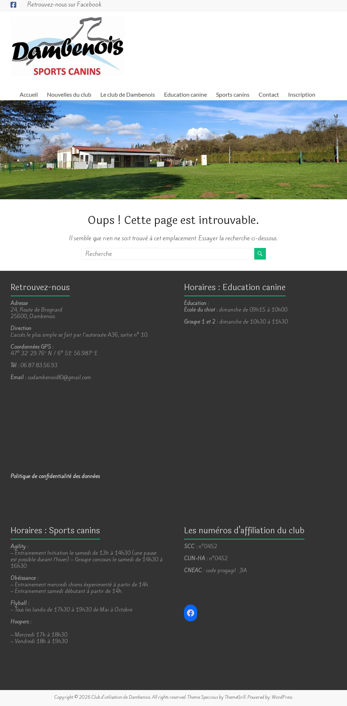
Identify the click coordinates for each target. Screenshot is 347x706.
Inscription (301, 94)
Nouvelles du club (69, 94)
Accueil (29, 94)
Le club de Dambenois (127, 94)
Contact (269, 94)
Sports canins (233, 94)
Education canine (185, 94)
